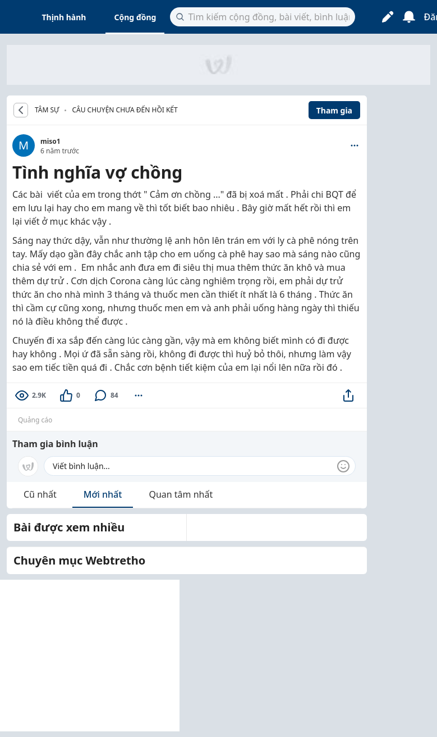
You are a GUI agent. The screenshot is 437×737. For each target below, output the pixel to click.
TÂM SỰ (47, 110)
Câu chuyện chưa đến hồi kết (124, 110)
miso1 (50, 141)
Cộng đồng (135, 17)
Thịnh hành (64, 17)
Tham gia (334, 110)
